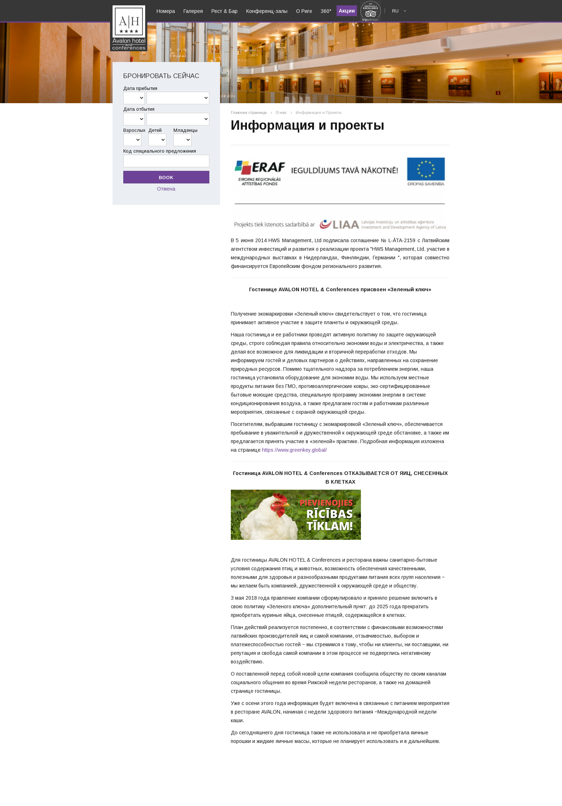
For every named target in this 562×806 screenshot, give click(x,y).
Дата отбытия (138, 109)
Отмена (166, 189)
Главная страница (249, 113)
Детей (155, 130)
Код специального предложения (159, 151)
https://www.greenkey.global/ (294, 450)
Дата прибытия (140, 88)
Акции (347, 11)
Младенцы (185, 130)
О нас (281, 113)
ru (395, 11)
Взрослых (134, 130)
